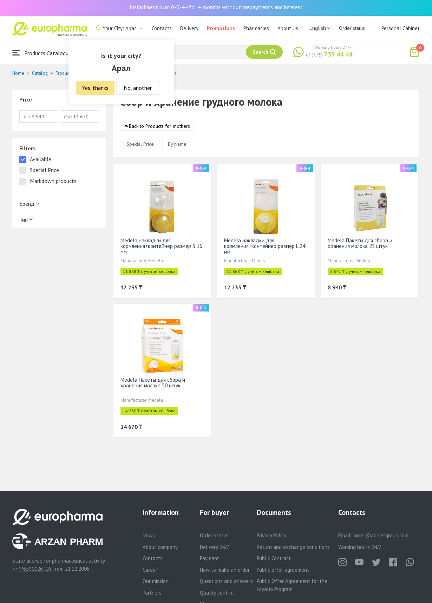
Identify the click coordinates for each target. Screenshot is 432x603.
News (149, 535)
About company (160, 547)
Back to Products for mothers (159, 126)
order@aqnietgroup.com (380, 535)
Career (150, 569)
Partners (152, 592)
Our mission (156, 581)
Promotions (221, 28)
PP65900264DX (35, 568)
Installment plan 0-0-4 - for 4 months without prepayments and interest (216, 7)
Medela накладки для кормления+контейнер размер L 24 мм (264, 246)
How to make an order (225, 569)
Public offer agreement (283, 569)
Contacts (162, 28)
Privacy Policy (271, 535)
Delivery (189, 28)
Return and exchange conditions (293, 547)
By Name (177, 144)
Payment (209, 558)
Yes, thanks (95, 87)
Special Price (140, 144)
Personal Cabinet (400, 28)
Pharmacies (256, 28)
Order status (352, 28)
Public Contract (274, 558)
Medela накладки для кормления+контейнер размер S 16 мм (161, 246)
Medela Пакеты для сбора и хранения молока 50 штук (152, 382)
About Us (287, 28)
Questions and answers (226, 581)
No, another (138, 87)
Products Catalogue (41, 53)
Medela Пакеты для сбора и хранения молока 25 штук (360, 243)
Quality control (217, 592)
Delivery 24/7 (214, 547)
